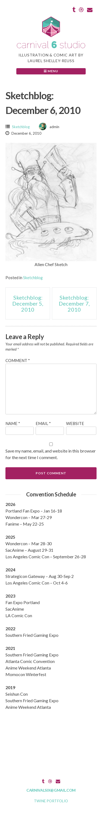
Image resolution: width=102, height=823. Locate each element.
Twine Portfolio (51, 801)
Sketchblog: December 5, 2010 (27, 303)
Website (75, 423)
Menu (51, 71)
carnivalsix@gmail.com (51, 790)
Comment (17, 360)
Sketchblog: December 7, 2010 (74, 303)
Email (43, 423)
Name (12, 423)
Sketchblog (21, 127)
